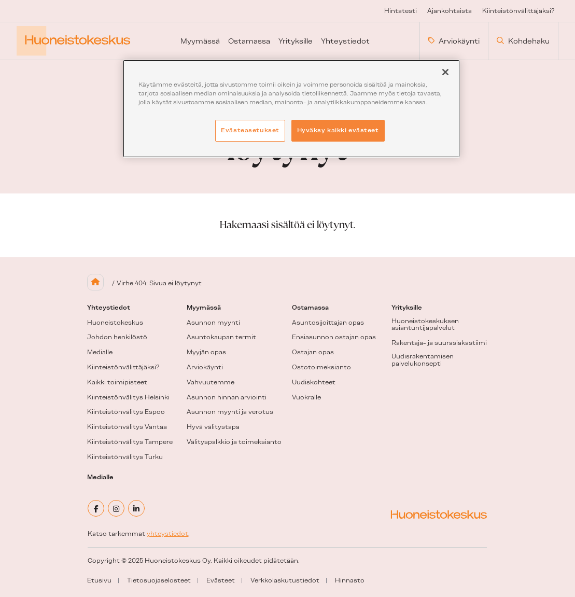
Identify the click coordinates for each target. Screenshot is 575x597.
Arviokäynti (454, 41)
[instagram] (116, 508)
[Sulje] (445, 72)
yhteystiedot (167, 534)
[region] (291, 109)
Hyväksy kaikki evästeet (338, 130)
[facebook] (96, 508)
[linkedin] (136, 508)
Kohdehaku (523, 41)
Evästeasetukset (250, 130)
